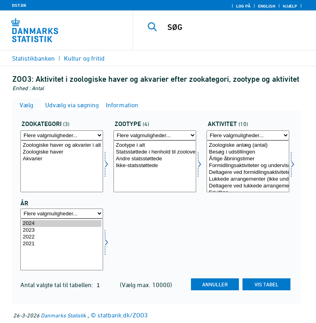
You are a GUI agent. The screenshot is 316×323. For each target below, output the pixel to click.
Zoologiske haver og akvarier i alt (61, 145)
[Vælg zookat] (61, 166)
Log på (243, 6)
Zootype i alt (155, 145)
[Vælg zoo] (154, 166)
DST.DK (19, 5)
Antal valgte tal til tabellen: (57, 284)
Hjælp (290, 6)
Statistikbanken (33, 58)
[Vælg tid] (61, 244)
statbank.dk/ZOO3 (122, 315)
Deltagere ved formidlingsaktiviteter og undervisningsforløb (248, 172)
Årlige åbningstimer (248, 159)
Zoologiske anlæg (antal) (248, 145)
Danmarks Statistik (63, 315)
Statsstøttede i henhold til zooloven (155, 152)
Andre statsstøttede (155, 159)
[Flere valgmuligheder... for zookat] (61, 135)
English (266, 6)
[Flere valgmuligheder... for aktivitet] (248, 135)
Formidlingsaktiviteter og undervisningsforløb (248, 165)
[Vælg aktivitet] (248, 166)
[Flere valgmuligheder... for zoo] (154, 135)
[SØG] (236, 27)
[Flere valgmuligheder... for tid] (61, 214)
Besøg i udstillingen (248, 152)
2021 (61, 243)
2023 (61, 230)
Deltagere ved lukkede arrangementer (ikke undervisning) (248, 186)
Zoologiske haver (61, 152)
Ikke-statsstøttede (155, 165)
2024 (61, 223)
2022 (61, 237)
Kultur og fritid (84, 58)
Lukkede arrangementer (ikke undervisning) (248, 179)
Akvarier (61, 159)
